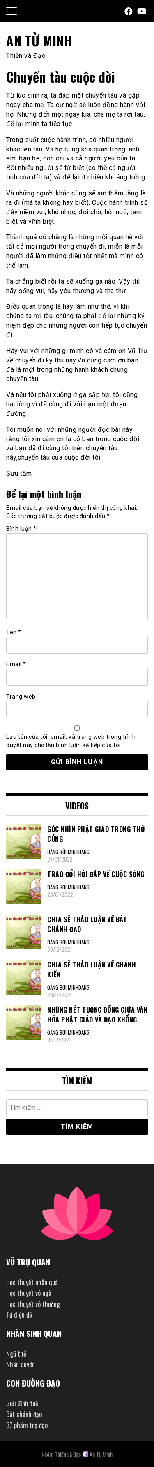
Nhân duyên (20, 1364)
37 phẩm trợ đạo (27, 1425)
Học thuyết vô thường (33, 1304)
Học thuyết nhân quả (32, 1282)
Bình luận (21, 528)
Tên (13, 632)
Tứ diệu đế (19, 1315)
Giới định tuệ (22, 1403)
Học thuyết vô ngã (28, 1293)
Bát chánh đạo (24, 1414)
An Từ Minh (39, 40)
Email (16, 664)
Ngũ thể (16, 1354)
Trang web (21, 696)
